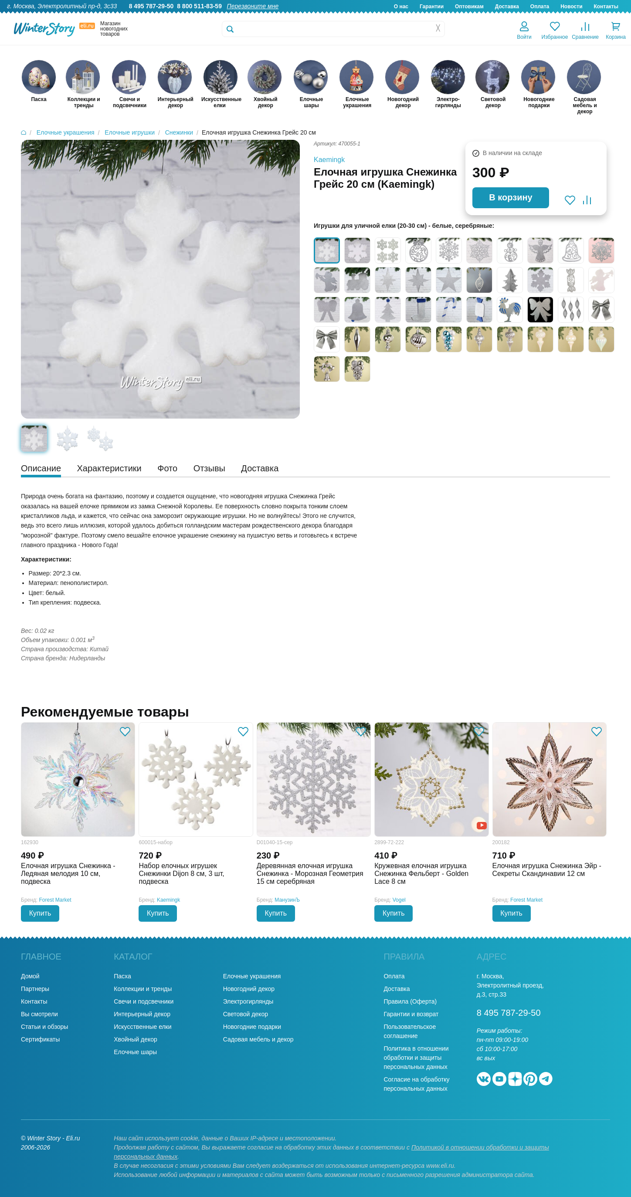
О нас (401, 6)
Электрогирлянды (248, 1001)
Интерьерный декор (142, 1014)
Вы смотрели (39, 1014)
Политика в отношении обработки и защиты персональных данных (415, 1057)
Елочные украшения (252, 976)
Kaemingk (329, 159)
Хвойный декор (135, 1039)
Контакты (606, 6)
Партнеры (35, 988)
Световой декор (245, 1014)
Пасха (122, 976)
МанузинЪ (287, 900)
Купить (40, 913)
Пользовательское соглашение (409, 1031)
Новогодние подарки (252, 1026)
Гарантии (432, 6)
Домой (30, 976)
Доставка (507, 6)
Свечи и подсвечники (143, 1001)
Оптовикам (469, 6)
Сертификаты (40, 1039)
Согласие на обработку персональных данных (416, 1084)
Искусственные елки (142, 1026)
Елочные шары (135, 1051)
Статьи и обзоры (44, 1026)
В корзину (510, 197)
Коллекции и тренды (143, 988)
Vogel (399, 900)
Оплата (539, 6)
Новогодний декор (249, 988)
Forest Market (55, 900)
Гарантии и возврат (410, 1014)
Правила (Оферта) (410, 1001)
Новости (571, 6)
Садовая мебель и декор (258, 1039)
